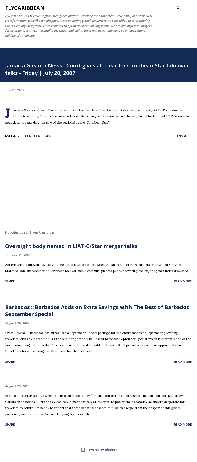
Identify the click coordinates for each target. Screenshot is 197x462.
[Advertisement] (98, 185)
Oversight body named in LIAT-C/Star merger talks (71, 246)
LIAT (48, 135)
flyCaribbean (24, 7)
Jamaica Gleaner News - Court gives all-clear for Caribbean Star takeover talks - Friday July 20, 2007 (86, 110)
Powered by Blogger (98, 450)
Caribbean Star (30, 135)
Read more (183, 281)
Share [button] (181, 135)
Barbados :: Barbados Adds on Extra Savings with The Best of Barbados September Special (97, 310)
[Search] (178, 8)
